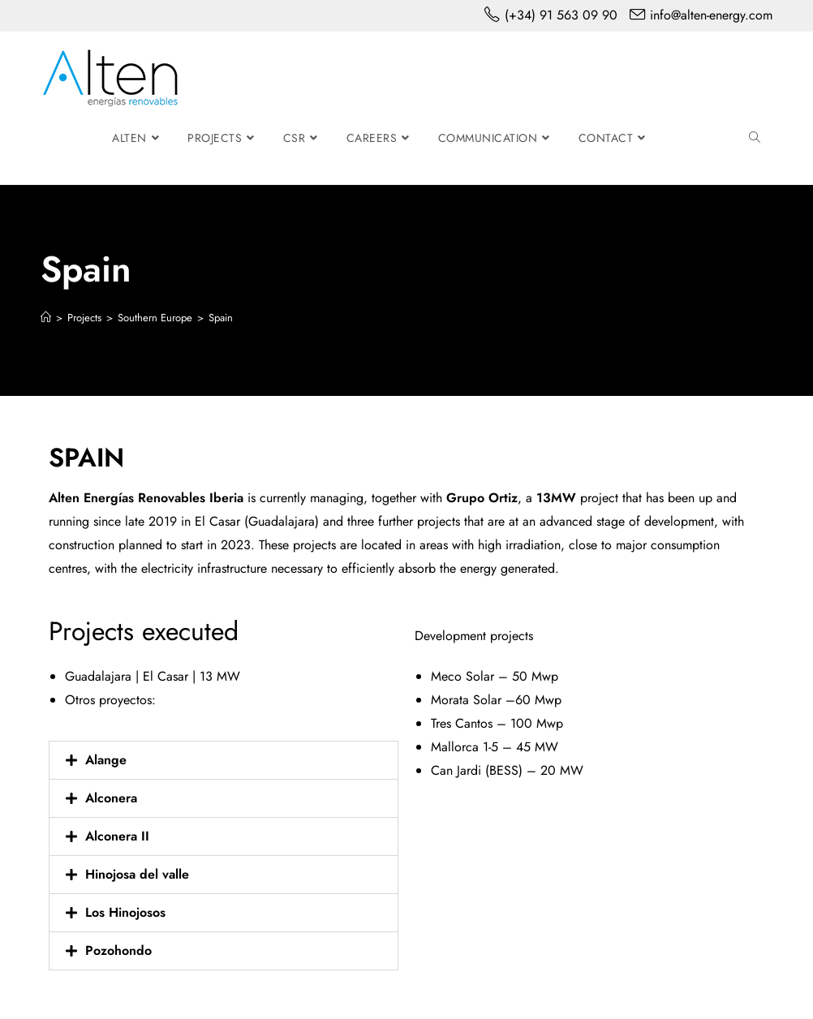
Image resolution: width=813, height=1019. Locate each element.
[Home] (46, 317)
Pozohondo (118, 950)
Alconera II (117, 836)
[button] (223, 760)
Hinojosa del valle (137, 874)
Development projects (474, 635)
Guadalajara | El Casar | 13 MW (152, 676)
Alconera (111, 798)
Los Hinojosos (125, 912)
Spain (221, 317)
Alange (106, 759)
